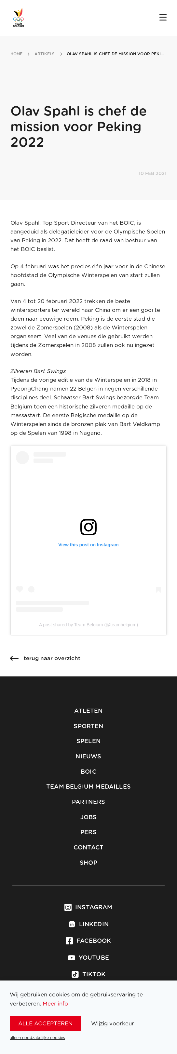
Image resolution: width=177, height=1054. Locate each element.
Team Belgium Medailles (88, 787)
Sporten (88, 726)
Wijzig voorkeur (112, 1023)
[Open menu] (163, 18)
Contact (88, 848)
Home (16, 54)
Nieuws (88, 757)
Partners (88, 802)
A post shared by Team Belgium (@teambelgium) (88, 624)
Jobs (88, 818)
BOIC (88, 772)
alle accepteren (45, 1023)
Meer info (55, 1004)
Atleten (88, 711)
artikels (44, 54)
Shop (88, 863)
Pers (88, 832)
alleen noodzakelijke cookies (37, 1038)
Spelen (88, 741)
